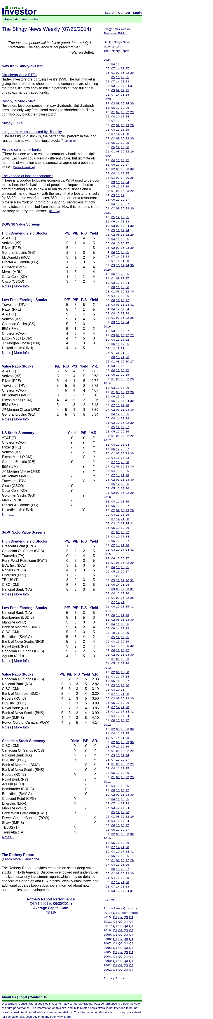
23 (127, 125)
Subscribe (31, 859)
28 (127, 81)
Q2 (120, 917)
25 (127, 77)
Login (137, 12)
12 (118, 107)
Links (34, 19)
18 (122, 160)
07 (113, 68)
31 (132, 86)
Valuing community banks (21, 149)
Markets (70, 140)
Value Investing (24, 167)
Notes (6, 286)
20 (122, 121)
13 (118, 121)
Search (110, 12)
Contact (124, 12)
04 (113, 64)
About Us (9, 997)
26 (127, 107)
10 (118, 77)
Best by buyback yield (19, 101)
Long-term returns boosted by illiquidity (32, 132)
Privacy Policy (114, 978)
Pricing (54, 211)
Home (7, 19)
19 (122, 77)
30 (132, 72)
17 (122, 86)
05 (113, 77)
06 (113, 164)
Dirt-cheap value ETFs (19, 75)
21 (122, 68)
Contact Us (38, 997)
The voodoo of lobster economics (27, 176)
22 (127, 72)
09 (118, 72)
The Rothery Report (116, 51)
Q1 (115, 912)
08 (118, 151)
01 (113, 72)
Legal (23, 997)
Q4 (131, 917)
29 (132, 112)
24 (127, 86)
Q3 (126, 917)
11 (118, 64)
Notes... (8, 515)
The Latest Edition (115, 33)
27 (127, 68)
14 (118, 68)
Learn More (12, 859)
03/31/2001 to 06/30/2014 (51, 903)
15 (122, 112)
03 (113, 86)
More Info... (23, 286)
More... (68, 1016)
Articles (21, 19)
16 (122, 72)
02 (113, 125)
